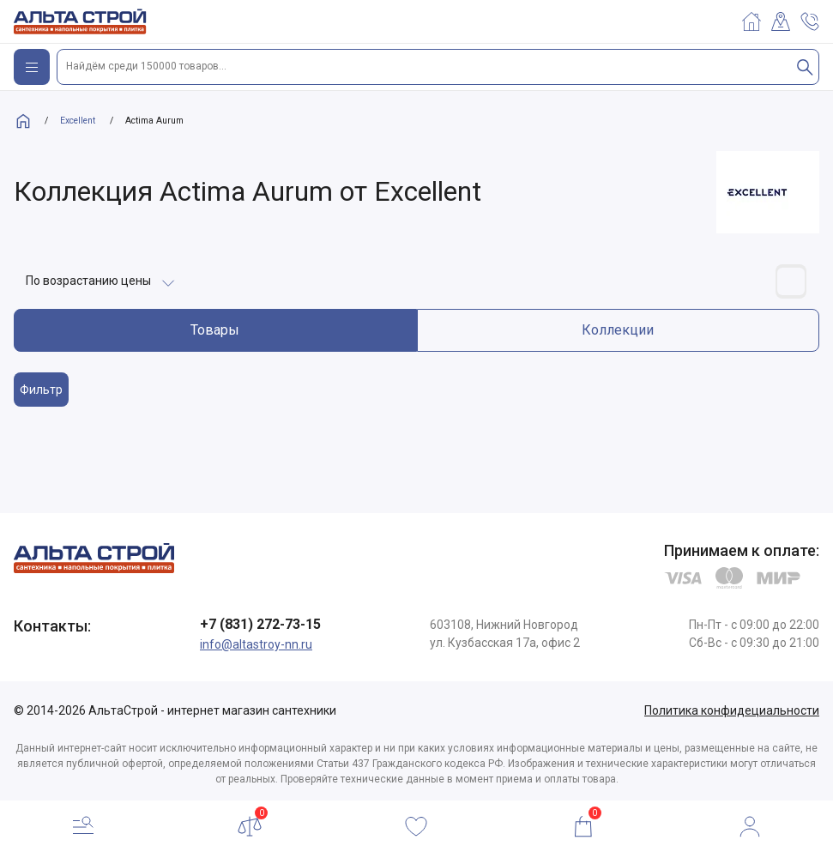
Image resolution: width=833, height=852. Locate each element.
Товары (214, 330)
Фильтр (41, 389)
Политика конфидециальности (731, 710)
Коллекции (618, 330)
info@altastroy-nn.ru (256, 644)
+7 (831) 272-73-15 (260, 624)
